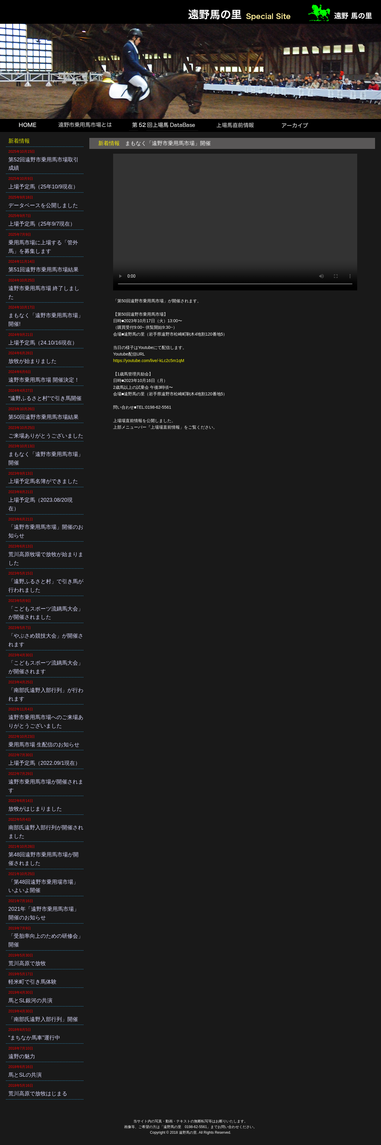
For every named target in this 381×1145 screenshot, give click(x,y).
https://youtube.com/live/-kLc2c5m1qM (148, 360)
